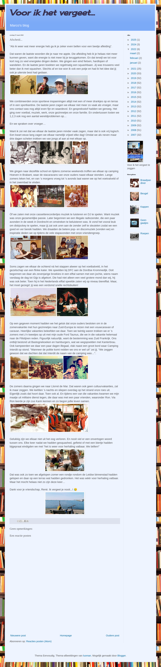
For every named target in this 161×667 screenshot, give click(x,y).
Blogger (121, 655)
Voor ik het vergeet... (52, 12)
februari (134, 58)
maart (133, 53)
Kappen (144, 206)
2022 (134, 49)
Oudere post (112, 635)
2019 (134, 78)
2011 (134, 116)
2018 (134, 83)
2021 (134, 68)
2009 (134, 125)
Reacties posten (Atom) (39, 641)
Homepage (66, 635)
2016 (134, 92)
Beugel (144, 193)
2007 (134, 134)
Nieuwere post (18, 635)
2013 (134, 106)
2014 (134, 101)
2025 (134, 39)
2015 (134, 97)
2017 (134, 87)
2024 (134, 44)
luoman (87, 655)
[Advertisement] (65, 612)
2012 (134, 111)
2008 (134, 130)
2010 (134, 120)
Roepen (144, 233)
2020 (134, 73)
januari (134, 62)
